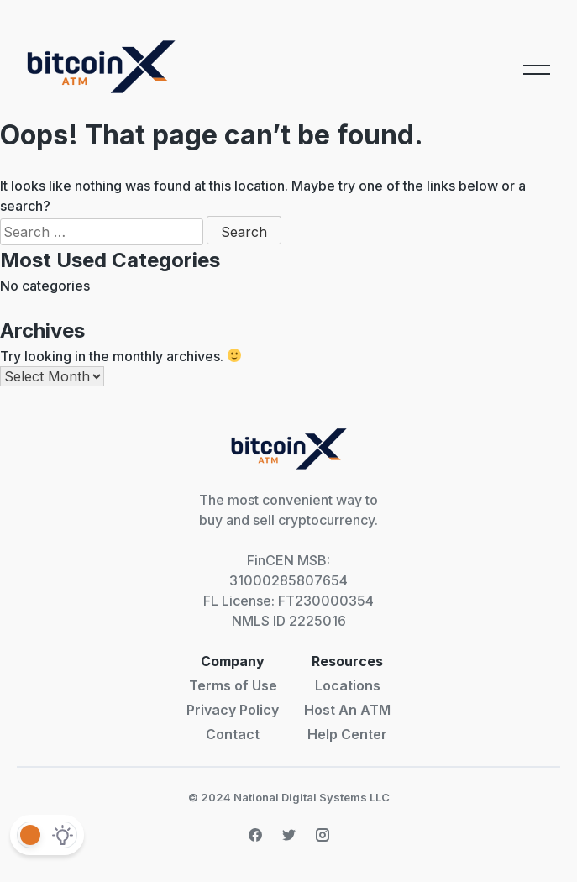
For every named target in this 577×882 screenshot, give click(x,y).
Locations (347, 685)
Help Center (347, 734)
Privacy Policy (232, 709)
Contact (233, 734)
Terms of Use (233, 685)
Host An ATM (347, 709)
